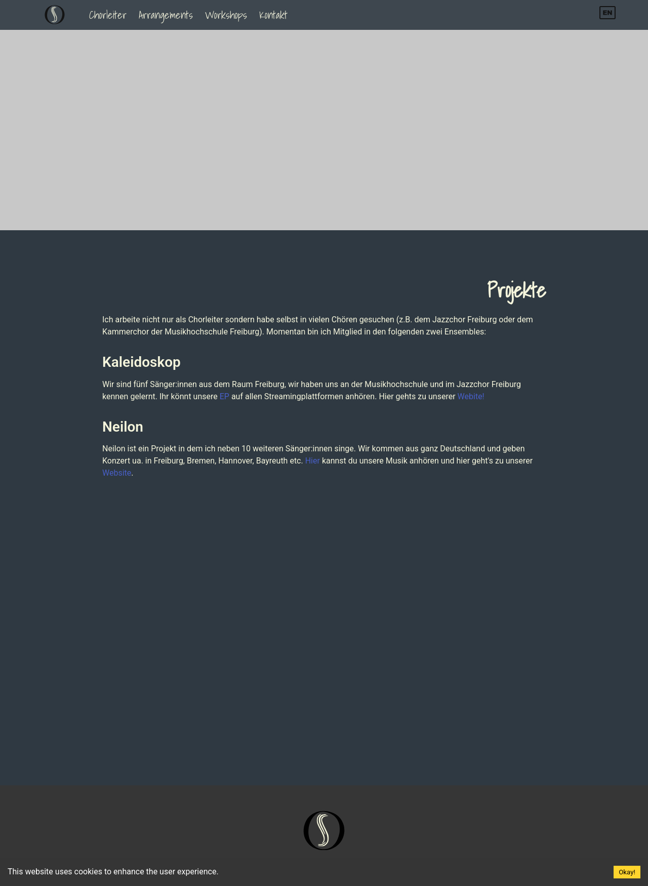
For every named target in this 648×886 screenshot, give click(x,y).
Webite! (471, 396)
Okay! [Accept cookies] (627, 872)
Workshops (226, 15)
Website (116, 473)
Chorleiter (108, 15)
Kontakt (273, 15)
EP (224, 396)
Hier (312, 461)
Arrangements (166, 15)
